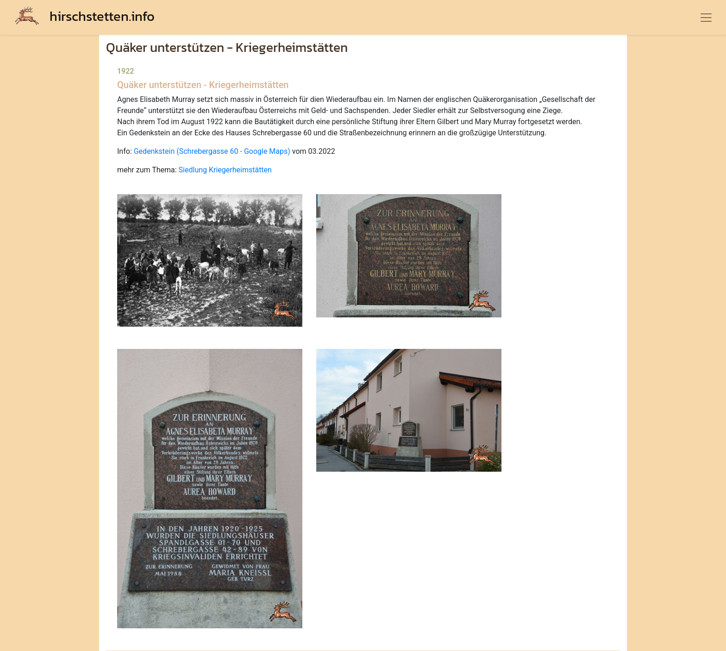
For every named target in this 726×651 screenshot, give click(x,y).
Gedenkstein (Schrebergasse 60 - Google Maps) (212, 151)
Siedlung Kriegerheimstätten (225, 169)
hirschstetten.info (85, 16)
